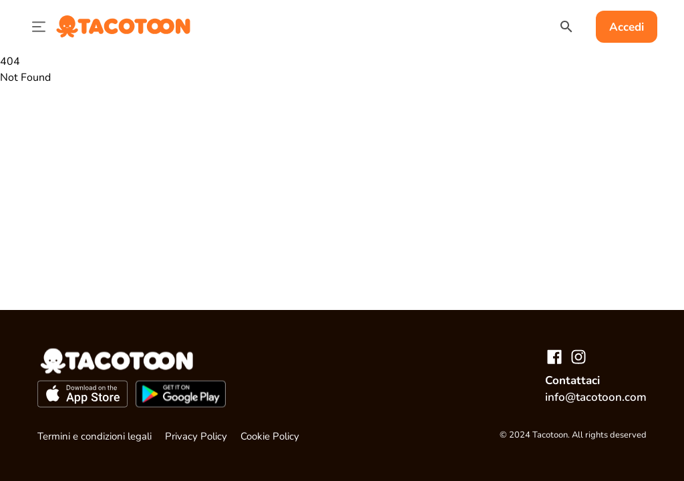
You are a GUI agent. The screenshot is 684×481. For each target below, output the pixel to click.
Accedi (626, 27)
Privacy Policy (196, 436)
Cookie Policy (269, 436)
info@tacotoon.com (596, 397)
